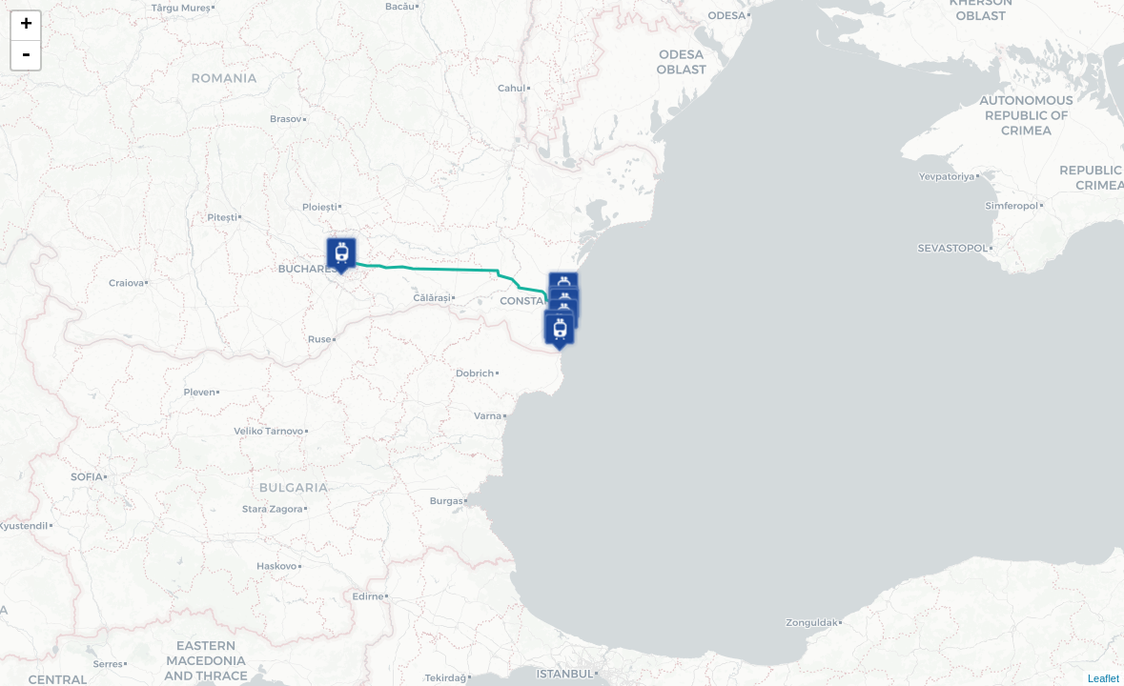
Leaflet (1103, 678)
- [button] (25, 55)
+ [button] (26, 25)
